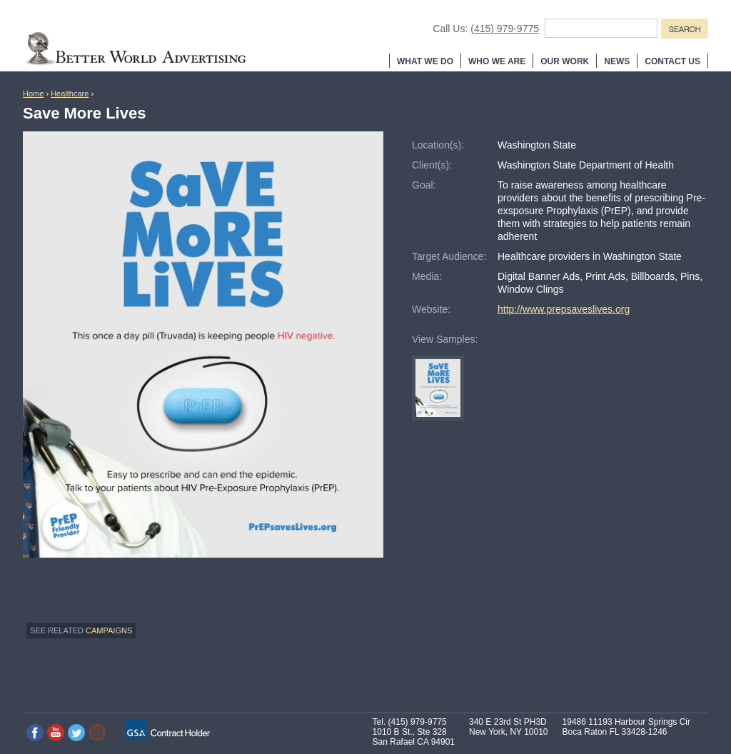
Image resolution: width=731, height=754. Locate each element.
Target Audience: (449, 256)
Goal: (423, 185)
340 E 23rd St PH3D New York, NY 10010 (508, 727)
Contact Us (672, 61)
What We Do (425, 61)
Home (33, 93)
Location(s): (438, 145)
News (617, 61)
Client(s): (432, 165)
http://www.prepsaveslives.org (564, 309)
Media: (427, 276)
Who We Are (496, 61)
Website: (431, 309)
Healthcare (70, 93)
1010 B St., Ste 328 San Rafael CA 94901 (414, 737)
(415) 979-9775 (504, 28)
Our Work (564, 61)
